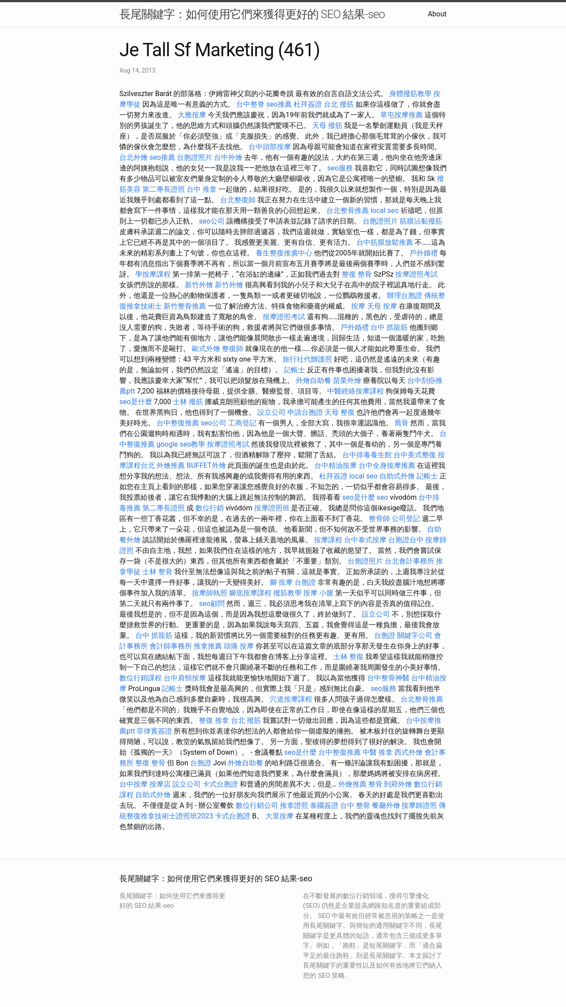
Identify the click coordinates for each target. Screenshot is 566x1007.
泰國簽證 (324, 805)
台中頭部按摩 (270, 147)
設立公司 (271, 412)
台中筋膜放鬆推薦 (384, 242)
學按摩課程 (153, 274)
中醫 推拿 (378, 752)
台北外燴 (133, 157)
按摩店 (160, 784)
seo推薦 (279, 104)
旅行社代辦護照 (307, 359)
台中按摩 (133, 784)
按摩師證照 (419, 805)
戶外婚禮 (423, 253)
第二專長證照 (163, 189)
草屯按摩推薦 (401, 115)
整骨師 (379, 518)
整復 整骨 (357, 274)
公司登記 (406, 518)
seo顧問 (212, 603)
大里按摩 (279, 816)
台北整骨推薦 (347, 210)
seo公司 (212, 221)
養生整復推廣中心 (284, 253)
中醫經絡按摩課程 (355, 391)
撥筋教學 (287, 593)
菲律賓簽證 (154, 731)
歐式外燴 (206, 348)
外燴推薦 (171, 465)
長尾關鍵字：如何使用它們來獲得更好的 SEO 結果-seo (252, 14)
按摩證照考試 (416, 274)
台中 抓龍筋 (389, 327)
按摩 (358, 306)
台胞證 (305, 582)
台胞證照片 (194, 157)
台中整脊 (250, 104)
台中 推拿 (202, 189)
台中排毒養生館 (367, 455)
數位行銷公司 (257, 805)
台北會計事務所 (409, 561)
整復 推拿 (214, 720)
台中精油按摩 (335, 465)
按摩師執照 (209, 593)
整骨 (375, 784)
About (437, 14)
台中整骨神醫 (388, 678)
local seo (385, 210)
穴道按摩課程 (291, 699)
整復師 (232, 348)
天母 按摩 (382, 306)
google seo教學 (181, 444)
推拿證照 (294, 805)
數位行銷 (209, 508)
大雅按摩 (192, 115)
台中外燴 (228, 157)
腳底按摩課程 (250, 593)
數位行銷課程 (140, 678)
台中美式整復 (415, 455)
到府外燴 (398, 784)
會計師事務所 (170, 646)
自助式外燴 (397, 476)
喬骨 (401, 423)
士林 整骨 (157, 571)
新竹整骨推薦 (185, 306)
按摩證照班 (272, 508)
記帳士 (294, 370)
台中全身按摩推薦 (387, 465)
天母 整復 (340, 412)
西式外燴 (408, 752)
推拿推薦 (208, 646)
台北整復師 (238, 200)
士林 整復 (348, 656)
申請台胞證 (305, 412)
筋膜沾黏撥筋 (421, 221)
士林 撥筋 (188, 401)
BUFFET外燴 (206, 465)
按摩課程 (328, 540)
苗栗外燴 (347, 380)
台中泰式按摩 (365, 540)
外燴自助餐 (313, 380)
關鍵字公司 (414, 635)
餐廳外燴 (386, 805)
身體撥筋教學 (410, 93)
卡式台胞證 (220, 784)
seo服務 (340, 168)
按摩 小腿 (318, 593)
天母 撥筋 (327, 125)
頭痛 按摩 (239, 646)
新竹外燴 (199, 285)
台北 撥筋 (339, 104)
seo (382, 497)
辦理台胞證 (404, 295)
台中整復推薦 (178, 423)
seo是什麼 (135, 401)
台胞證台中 (406, 540)
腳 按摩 (281, 582)
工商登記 (242, 423)
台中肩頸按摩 (185, 678)
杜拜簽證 (308, 104)
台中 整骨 (355, 805)
